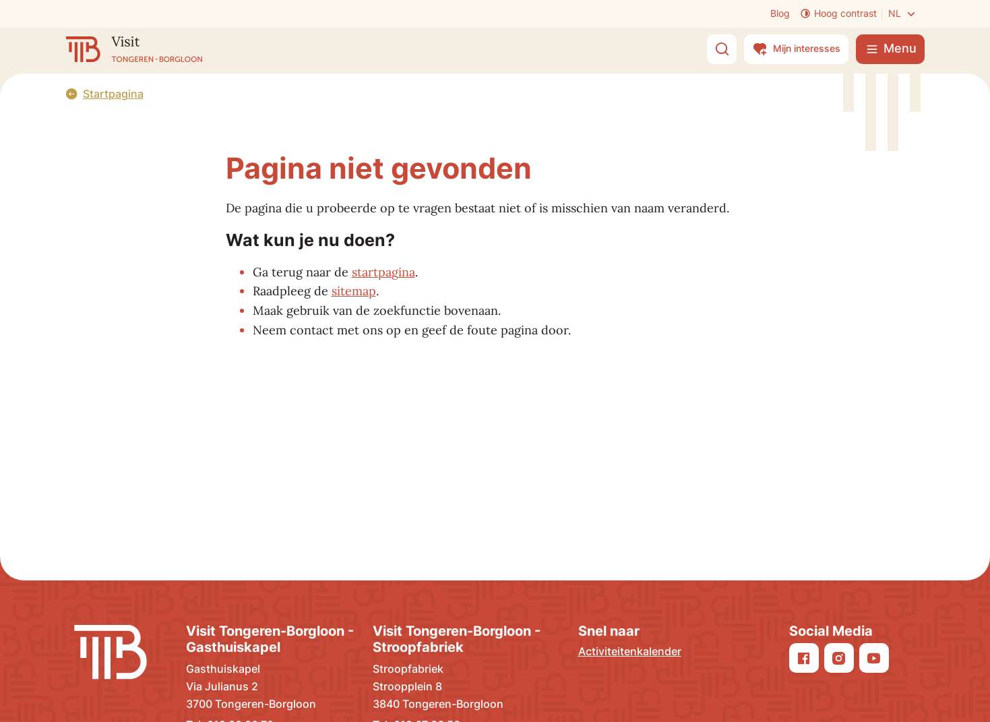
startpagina (383, 272)
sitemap (354, 291)
